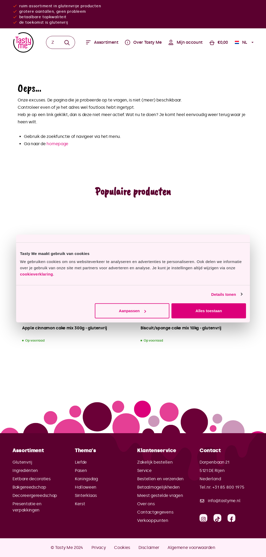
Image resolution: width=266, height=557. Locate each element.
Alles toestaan (209, 311)
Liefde (81, 462)
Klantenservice (156, 450)
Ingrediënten (25, 470)
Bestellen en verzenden (160, 478)
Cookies (122, 547)
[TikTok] (217, 518)
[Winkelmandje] (218, 42)
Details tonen (223, 294)
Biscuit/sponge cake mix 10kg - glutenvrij (181, 327)
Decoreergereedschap (34, 495)
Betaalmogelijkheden (158, 487)
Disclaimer (148, 547)
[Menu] (102, 42)
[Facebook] (231, 518)
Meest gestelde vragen (160, 495)
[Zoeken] (52, 42)
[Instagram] (203, 518)
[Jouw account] (185, 42)
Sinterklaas (86, 495)
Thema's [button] (85, 450)
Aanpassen (132, 311)
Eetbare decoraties (31, 478)
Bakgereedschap (29, 487)
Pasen (81, 470)
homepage (57, 143)
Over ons (146, 503)
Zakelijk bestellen (154, 462)
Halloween (85, 487)
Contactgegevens (155, 512)
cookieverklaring (36, 274)
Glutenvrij (22, 462)
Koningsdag (86, 478)
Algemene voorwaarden (191, 547)
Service (144, 470)
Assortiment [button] (28, 450)
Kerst (80, 503)
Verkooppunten (152, 520)
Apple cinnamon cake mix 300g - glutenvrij (64, 327)
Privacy (98, 547)
